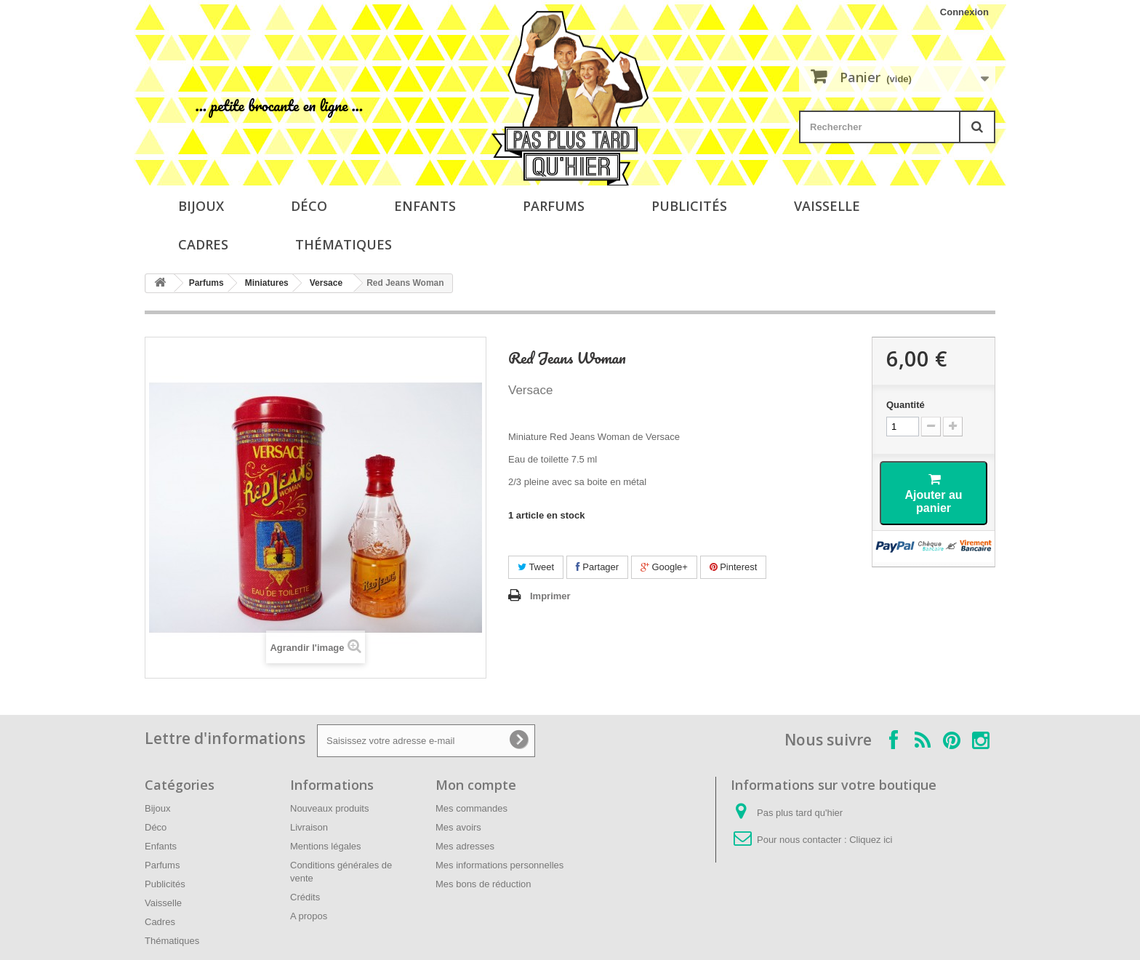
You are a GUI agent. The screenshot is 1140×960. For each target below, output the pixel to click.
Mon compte (475, 784)
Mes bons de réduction (483, 884)
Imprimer (550, 596)
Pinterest (734, 566)
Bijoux (201, 206)
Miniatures (267, 283)
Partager (597, 566)
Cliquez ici (870, 839)
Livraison (309, 827)
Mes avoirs (458, 827)
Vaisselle (827, 206)
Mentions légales (325, 846)
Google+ (664, 566)
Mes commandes (471, 808)
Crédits (305, 897)
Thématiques (343, 244)
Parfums (554, 206)
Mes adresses (464, 846)
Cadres (203, 244)
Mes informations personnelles (499, 865)
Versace (326, 283)
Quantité (905, 404)
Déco (309, 206)
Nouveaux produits (329, 808)
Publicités (689, 206)
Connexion (964, 12)
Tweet (536, 566)
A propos (308, 916)
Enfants (425, 206)
